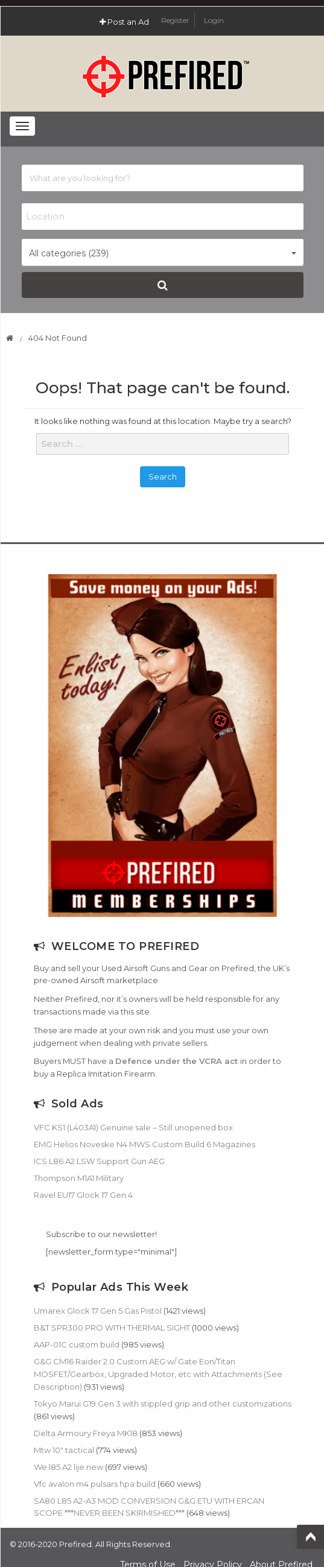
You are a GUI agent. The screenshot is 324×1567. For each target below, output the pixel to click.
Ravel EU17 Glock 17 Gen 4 (83, 1195)
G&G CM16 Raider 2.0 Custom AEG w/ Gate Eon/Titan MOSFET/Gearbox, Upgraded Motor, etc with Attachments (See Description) (158, 1373)
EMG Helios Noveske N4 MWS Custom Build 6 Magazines (144, 1144)
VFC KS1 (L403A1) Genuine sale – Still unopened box (133, 1127)
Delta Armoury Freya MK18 (86, 1433)
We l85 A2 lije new (68, 1467)
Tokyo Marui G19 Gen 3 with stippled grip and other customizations (162, 1403)
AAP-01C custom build (76, 1344)
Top (310, 1537)
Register (176, 20)
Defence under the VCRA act (176, 1061)
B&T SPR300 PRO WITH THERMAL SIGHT (112, 1327)
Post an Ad (124, 22)
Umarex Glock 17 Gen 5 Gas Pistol (98, 1310)
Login (214, 20)
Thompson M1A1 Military (79, 1178)
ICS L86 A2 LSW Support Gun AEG (99, 1161)
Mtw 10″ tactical (64, 1450)
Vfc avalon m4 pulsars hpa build (95, 1484)
